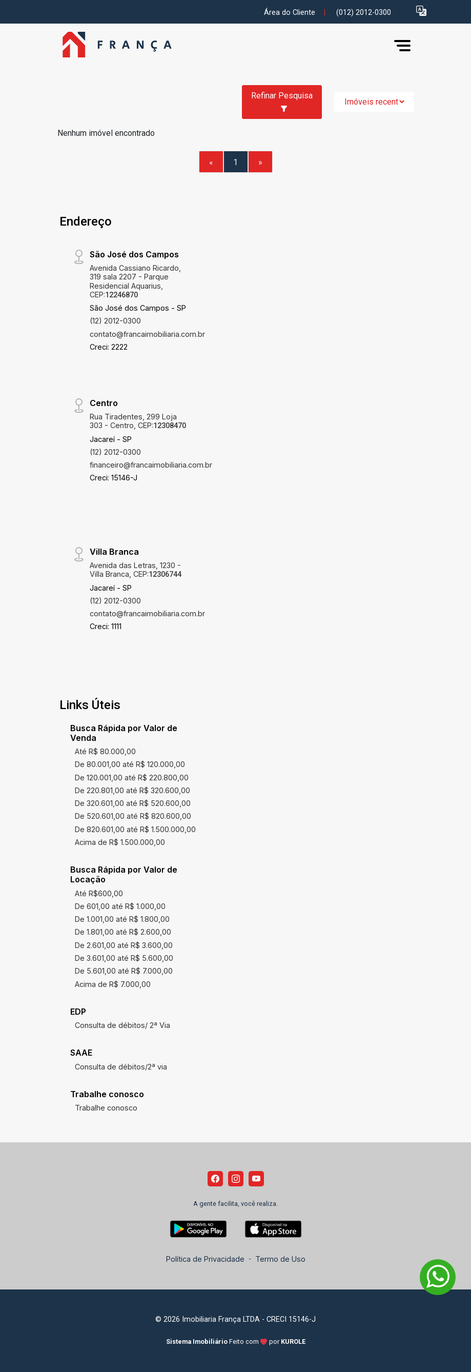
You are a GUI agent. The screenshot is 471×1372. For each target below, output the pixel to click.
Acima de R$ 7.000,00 (113, 984)
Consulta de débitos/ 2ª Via (122, 1025)
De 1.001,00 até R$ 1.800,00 (122, 919)
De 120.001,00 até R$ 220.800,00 (132, 777)
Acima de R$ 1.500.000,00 (120, 842)
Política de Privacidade (205, 1259)
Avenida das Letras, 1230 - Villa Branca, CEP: (135, 569)
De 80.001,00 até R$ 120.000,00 (130, 764)
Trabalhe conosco (106, 1107)
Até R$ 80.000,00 (105, 751)
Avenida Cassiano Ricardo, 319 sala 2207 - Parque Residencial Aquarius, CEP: (135, 281)
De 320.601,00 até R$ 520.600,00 (133, 803)
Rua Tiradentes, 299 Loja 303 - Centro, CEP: (138, 421)
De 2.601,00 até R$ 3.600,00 (124, 945)
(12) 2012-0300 (115, 320)
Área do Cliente (289, 12)
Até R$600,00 (99, 893)
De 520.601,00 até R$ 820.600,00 (133, 816)
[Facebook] (215, 1178)
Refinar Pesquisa (282, 101)
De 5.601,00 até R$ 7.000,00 (124, 970)
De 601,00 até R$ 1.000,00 (120, 906)
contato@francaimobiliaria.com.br (147, 334)
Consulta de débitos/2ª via (121, 1066)
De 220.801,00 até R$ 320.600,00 (132, 790)
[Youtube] (256, 1178)
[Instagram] (235, 1178)
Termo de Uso (280, 1259)
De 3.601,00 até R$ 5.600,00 (124, 958)
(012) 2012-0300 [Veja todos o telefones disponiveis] (363, 12)
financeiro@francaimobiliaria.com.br (151, 464)
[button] (421, 10)
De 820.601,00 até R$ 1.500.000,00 (135, 829)
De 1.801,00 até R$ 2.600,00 (123, 931)
